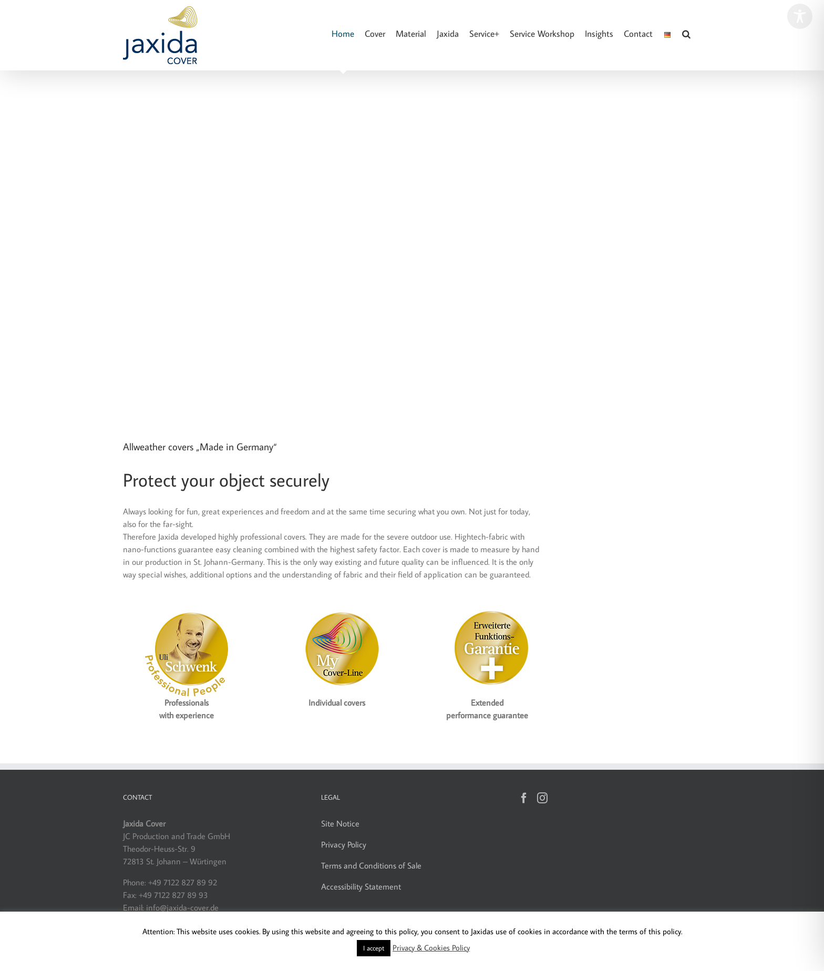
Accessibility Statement (361, 886)
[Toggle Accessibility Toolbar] (799, 16)
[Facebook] (524, 798)
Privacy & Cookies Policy (431, 948)
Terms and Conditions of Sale (371, 865)
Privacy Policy (343, 844)
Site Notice (340, 823)
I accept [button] (373, 948)
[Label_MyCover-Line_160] (337, 606)
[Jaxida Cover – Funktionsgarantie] (487, 606)
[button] (686, 34)
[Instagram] (542, 798)
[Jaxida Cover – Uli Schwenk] (187, 606)
